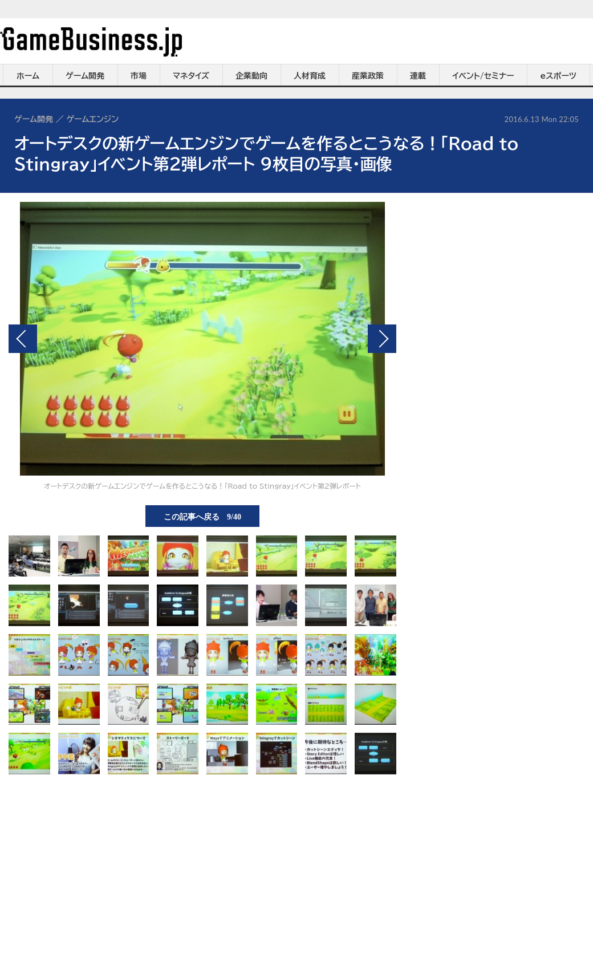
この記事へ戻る (202, 516)
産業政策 (368, 76)
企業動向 (251, 76)
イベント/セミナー (483, 76)
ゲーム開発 (85, 76)
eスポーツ (558, 76)
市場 (139, 76)
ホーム (28, 76)
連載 (418, 76)
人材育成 (310, 76)
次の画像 (382, 338)
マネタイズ (191, 76)
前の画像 (23, 338)
